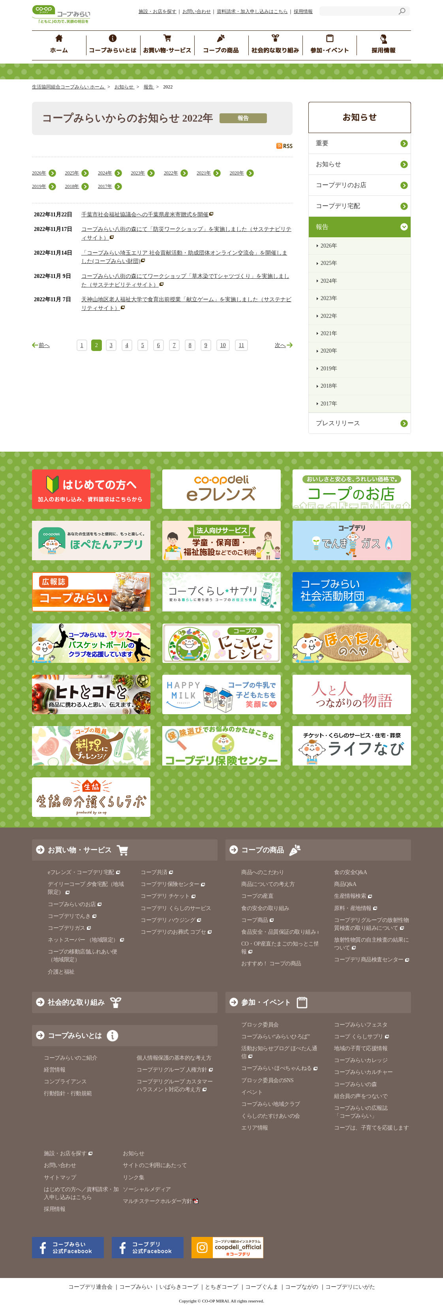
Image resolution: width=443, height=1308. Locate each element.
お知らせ (125, 87)
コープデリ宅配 (338, 206)
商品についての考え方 (268, 884)
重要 (322, 143)
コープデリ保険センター (173, 884)
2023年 (138, 173)
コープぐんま (261, 1287)
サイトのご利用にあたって (155, 1165)
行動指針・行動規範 (68, 1093)
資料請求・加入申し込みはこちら (252, 11)
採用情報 (303, 11)
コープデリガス (70, 928)
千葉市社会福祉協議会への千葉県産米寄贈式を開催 (144, 215)
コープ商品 (257, 920)
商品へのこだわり (262, 872)
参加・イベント (266, 1002)
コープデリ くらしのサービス (176, 908)
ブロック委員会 (260, 1025)
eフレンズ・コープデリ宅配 (84, 872)
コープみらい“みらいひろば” (275, 1037)
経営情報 (54, 1070)
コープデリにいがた (350, 1287)
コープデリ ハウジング (171, 920)
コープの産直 (257, 896)
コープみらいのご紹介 (70, 1058)
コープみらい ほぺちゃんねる (279, 1068)
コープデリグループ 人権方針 (175, 1070)
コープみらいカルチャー (363, 1072)
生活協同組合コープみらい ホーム (68, 87)
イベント (252, 1092)
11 (241, 345)
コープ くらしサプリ (362, 1037)
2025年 (72, 173)
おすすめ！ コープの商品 (271, 963)
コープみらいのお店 (75, 904)
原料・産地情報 (356, 908)
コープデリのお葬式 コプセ (176, 932)
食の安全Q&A (350, 872)
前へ (44, 345)
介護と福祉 (61, 972)
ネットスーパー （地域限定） (86, 940)
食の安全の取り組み (265, 908)
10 (223, 345)
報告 (149, 87)
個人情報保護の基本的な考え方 (174, 1058)
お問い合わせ (196, 11)
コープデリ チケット (168, 896)
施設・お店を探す (157, 11)
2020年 (237, 173)
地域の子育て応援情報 (360, 1048)
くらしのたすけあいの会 (270, 1116)
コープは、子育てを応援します (371, 1128)
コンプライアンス (65, 1082)
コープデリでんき (72, 916)
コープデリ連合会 (90, 1287)
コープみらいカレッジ (360, 1060)
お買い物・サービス (80, 850)
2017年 (105, 186)
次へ (280, 345)
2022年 (171, 173)
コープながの (301, 1287)
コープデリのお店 (341, 185)
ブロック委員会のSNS (267, 1080)
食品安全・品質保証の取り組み (282, 932)
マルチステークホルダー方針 (160, 1201)
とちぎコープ (221, 1287)
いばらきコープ (179, 1287)
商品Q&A (345, 884)
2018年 (72, 186)
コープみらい (135, 1287)
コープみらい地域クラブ (270, 1104)
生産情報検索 (353, 896)
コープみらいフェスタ (360, 1025)
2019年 (39, 186)
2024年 (105, 173)
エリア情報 (254, 1128)
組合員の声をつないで (360, 1096)
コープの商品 (262, 850)
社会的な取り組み (76, 1002)
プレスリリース (338, 423)
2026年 (39, 173)
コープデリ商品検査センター (372, 960)
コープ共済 (157, 872)
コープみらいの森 (355, 1084)
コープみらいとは (74, 1036)
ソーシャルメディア (147, 1189)
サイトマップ (60, 1177)
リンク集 (133, 1177)
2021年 (204, 173)
